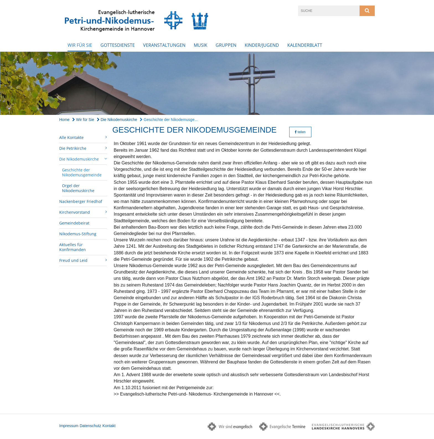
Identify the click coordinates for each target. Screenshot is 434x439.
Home (64, 119)
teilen (300, 132)
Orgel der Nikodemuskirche (78, 188)
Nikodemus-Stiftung (77, 233)
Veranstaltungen (164, 45)
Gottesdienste (117, 45)
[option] (217, 83)
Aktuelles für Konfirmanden (72, 247)
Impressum (68, 425)
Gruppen (226, 45)
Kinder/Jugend (262, 45)
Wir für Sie (80, 45)
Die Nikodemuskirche (117, 119)
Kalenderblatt (304, 45)
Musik (200, 45)
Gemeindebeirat (74, 223)
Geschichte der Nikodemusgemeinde (82, 172)
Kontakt (108, 425)
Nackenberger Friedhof (80, 201)
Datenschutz (90, 425)
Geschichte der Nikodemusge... (169, 119)
